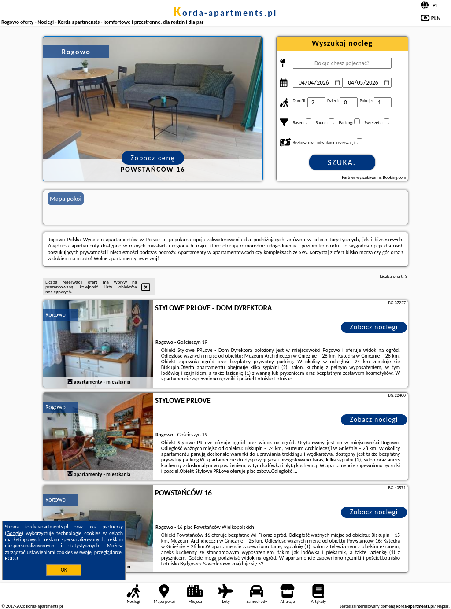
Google (14, 533)
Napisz (443, 606)
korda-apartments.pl (225, 12)
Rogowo (55, 314)
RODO (11, 558)
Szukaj (342, 162)
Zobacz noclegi (374, 327)
